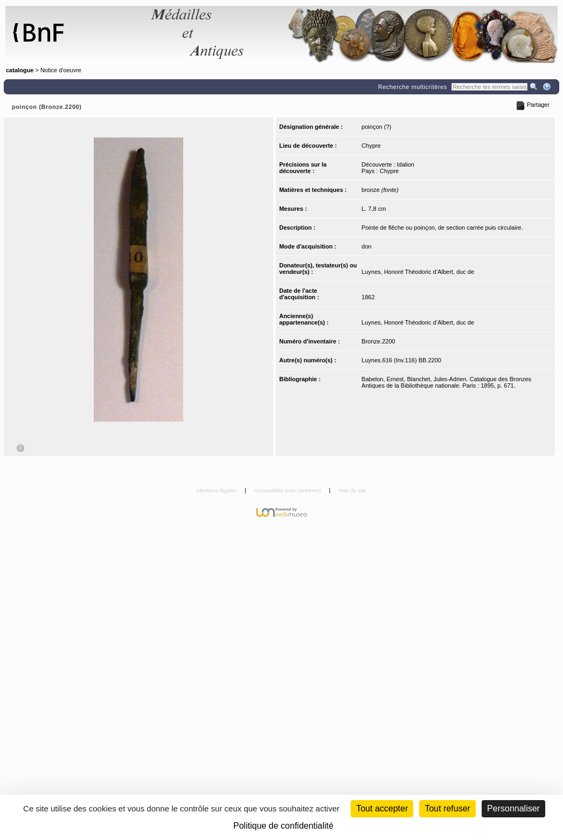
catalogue (19, 70)
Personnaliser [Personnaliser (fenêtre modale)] (513, 808)
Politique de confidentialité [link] (283, 825)
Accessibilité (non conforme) (288, 490)
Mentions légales (217, 490)
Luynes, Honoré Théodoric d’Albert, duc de (418, 271)
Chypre (371, 145)
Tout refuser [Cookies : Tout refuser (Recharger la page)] (447, 808)
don (366, 246)
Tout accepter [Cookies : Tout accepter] (382, 808)
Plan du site (352, 490)
